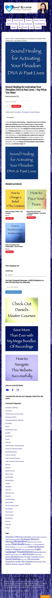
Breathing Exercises (11, 430)
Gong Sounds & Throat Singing (14, 445)
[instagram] (18, 390)
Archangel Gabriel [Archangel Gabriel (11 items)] (14, 539)
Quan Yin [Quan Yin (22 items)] (23, 557)
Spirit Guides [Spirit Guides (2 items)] (24, 559)
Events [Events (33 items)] (27, 544)
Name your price (12, 96)
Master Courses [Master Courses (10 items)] (10, 554)
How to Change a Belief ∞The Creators (14, 212)
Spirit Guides (9, 502)
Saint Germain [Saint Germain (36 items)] (32, 557)
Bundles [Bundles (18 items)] (8, 544)
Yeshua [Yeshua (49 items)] (28, 564)
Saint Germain (9, 493)
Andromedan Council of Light (14, 414)
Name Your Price (12, 24)
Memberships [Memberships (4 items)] (37, 554)
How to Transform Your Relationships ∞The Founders (14, 245)
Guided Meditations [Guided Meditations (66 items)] (36, 547)
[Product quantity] (7, 106)
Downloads (25, 112)
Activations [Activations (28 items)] (27, 537)
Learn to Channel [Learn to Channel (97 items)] (13, 549)
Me (20, 27)
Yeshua (7, 527)
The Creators (9, 512)
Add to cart (16, 106)
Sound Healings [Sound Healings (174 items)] (12, 559)
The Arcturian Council (12, 505)
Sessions (29, 20)
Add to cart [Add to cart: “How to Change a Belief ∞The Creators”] (9, 218)
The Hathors (9, 518)
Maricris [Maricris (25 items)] (43, 552)
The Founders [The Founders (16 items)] (38, 562)
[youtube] (7, 390)
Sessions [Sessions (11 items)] (41, 557)
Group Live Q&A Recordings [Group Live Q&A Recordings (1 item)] (21, 547)
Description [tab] (10, 117)
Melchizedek (9, 477)
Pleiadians (8, 486)
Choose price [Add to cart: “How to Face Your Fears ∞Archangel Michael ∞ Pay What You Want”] (31, 217)
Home (9, 20)
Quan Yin (8, 490)
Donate (13, 27)
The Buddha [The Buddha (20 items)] (16, 562)
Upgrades (8, 524)
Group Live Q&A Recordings (13, 448)
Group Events (18, 20)
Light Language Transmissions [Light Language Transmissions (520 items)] (23, 550)
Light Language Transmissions (14, 461)
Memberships (9, 480)
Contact (38, 27)
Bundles (7, 433)
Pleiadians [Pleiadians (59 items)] (15, 557)
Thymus (7, 521)
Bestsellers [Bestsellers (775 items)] (20, 541)
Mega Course (9, 474)
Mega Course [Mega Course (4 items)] (18, 554)
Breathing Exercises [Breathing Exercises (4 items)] (36, 542)
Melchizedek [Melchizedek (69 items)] (28, 554)
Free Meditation (40, 24)
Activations (8, 411)
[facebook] (13, 390)
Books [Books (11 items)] (29, 542)
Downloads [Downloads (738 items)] (17, 544)
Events (7, 439)
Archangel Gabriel (10, 417)
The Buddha (9, 509)
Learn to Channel (26, 24)
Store (12, 38)
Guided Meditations (11, 452)
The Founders (9, 515)
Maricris (8, 467)
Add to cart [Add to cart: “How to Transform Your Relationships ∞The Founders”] (9, 251)
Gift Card (8, 442)
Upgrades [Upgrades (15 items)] (21, 564)
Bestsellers (17, 112)
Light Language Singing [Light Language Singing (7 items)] (28, 549)
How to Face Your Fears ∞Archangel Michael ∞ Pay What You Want (36, 213)
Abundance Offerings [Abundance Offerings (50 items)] (14, 537)
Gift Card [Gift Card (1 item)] (32, 544)
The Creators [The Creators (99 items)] (27, 562)
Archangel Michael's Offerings (14, 420)
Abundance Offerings (11, 407)
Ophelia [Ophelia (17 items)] (8, 557)
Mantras (7, 464)
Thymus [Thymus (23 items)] (15, 564)
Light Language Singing (12, 458)
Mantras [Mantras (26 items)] (36, 552)
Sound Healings (35, 112)
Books (25, 27)
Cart (31, 27)
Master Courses (39, 20)
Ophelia (7, 483)
